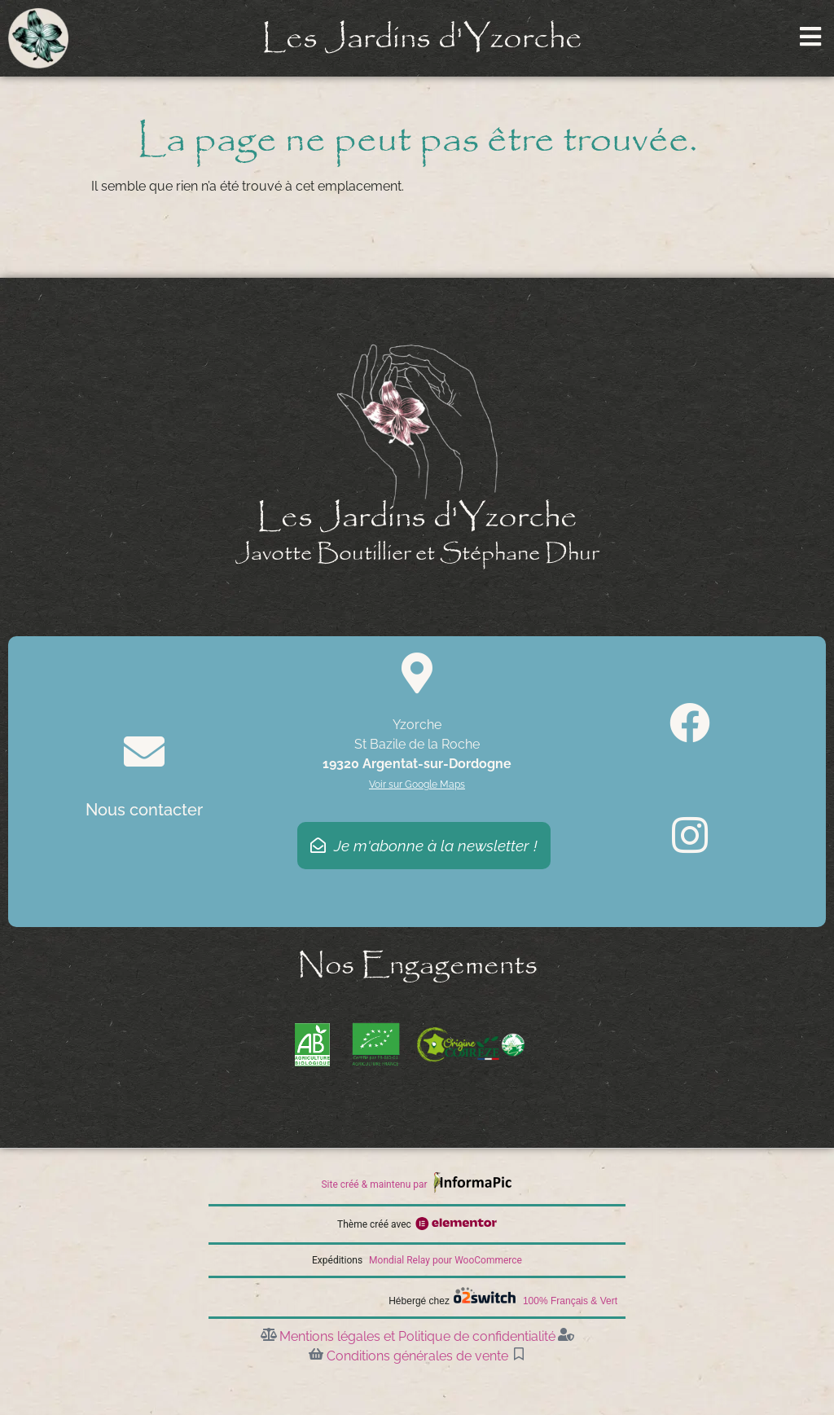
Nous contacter (144, 810)
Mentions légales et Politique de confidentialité (417, 1336)
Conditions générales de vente (417, 1356)
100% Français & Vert (570, 1301)
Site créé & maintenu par (374, 1184)
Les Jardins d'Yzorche (421, 38)
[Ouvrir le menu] (810, 37)
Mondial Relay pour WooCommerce (445, 1260)
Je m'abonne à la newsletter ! (424, 846)
